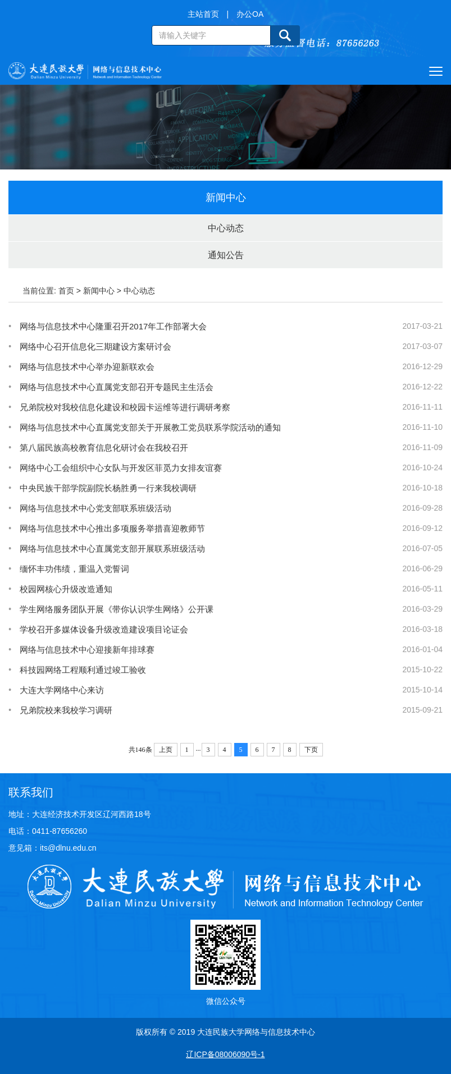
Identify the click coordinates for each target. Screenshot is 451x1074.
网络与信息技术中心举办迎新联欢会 (87, 366)
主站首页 (203, 14)
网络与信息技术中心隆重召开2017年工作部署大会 (113, 326)
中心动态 (226, 228)
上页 (165, 750)
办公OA (249, 14)
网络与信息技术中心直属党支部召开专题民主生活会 (116, 387)
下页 (311, 750)
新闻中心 (99, 290)
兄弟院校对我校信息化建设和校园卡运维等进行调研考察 (125, 407)
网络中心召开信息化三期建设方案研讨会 (95, 346)
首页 (66, 290)
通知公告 (226, 255)
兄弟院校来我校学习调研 (66, 730)
